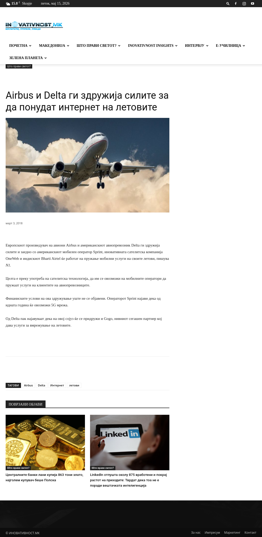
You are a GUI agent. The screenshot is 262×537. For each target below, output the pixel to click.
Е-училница (230, 46)
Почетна (20, 46)
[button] (228, 3)
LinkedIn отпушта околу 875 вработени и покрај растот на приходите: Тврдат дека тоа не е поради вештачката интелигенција (129, 480)
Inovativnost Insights (153, 46)
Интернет (57, 385)
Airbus (28, 385)
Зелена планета (28, 58)
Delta (41, 385)
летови (74, 385)
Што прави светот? (99, 46)
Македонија (54, 46)
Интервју (197, 46)
